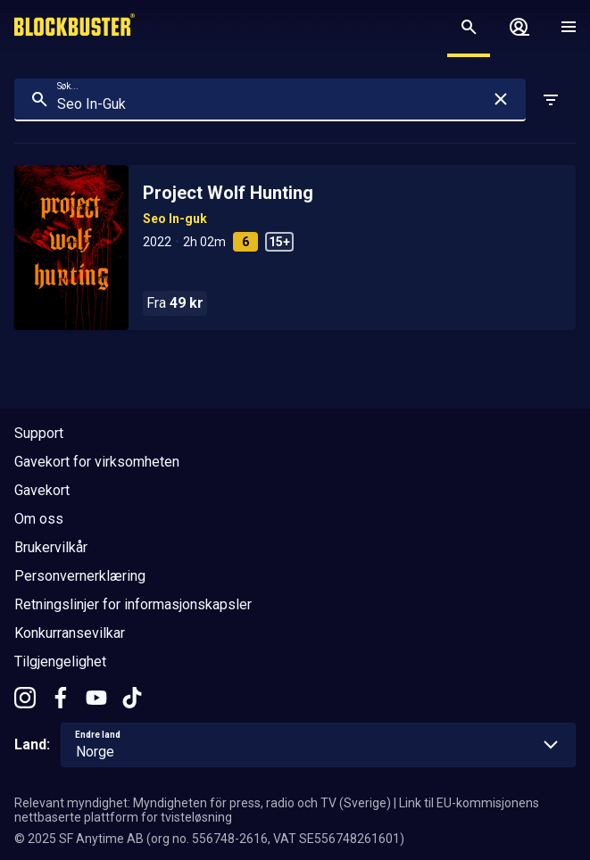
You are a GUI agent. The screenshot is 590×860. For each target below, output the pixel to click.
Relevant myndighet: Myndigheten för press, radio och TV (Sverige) (202, 803)
